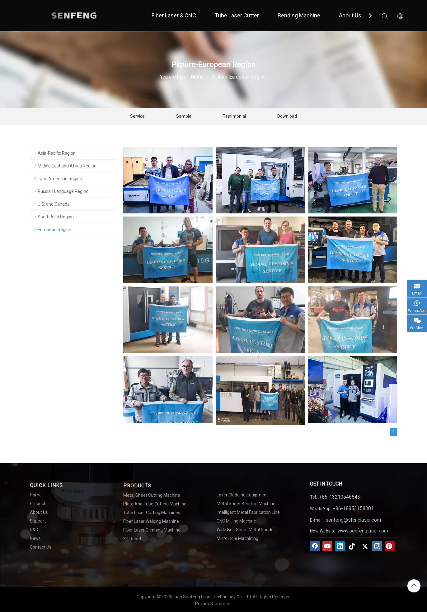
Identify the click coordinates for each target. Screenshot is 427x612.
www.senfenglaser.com (362, 531)
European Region (54, 229)
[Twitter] (365, 546)
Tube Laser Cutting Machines (151, 512)
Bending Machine (299, 15)
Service (137, 116)
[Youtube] (327, 546)
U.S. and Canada (54, 204)
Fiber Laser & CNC (174, 15)
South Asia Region (56, 216)
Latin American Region (60, 178)
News (35, 538)
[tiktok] (352, 546)
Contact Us (40, 547)
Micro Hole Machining (237, 538)
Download (287, 116)
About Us (350, 15)
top (414, 585)
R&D (34, 529)
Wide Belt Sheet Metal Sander (246, 529)
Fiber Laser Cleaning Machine (152, 530)
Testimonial (234, 116)
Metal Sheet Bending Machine (246, 503)
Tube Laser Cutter (237, 15)
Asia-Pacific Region (57, 153)
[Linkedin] (340, 546)
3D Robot (132, 538)
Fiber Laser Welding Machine (151, 521)
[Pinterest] (390, 546)
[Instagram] (377, 546)
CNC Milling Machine (236, 520)
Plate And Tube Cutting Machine (154, 503)
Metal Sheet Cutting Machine (151, 495)
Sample (183, 116)
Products (39, 503)
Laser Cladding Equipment (242, 494)
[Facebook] (315, 546)
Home (36, 494)
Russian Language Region (63, 191)
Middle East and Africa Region (67, 165)
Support (38, 520)
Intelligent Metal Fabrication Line (248, 512)
